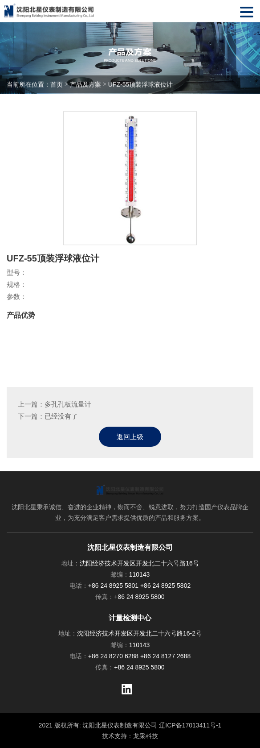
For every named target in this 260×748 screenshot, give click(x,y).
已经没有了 (61, 416)
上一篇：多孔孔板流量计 (54, 404)
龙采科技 (145, 736)
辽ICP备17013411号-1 (190, 725)
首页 (56, 83)
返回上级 (130, 436)
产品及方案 (85, 83)
